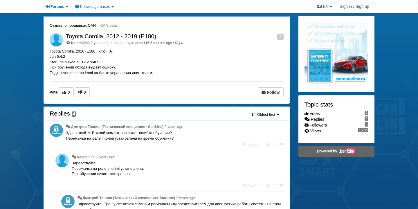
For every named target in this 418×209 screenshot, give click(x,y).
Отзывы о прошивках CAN (73, 25)
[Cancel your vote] (274, 144)
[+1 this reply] (267, 144)
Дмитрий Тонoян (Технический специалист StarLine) (117, 127)
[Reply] (249, 144)
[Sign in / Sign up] (354, 6)
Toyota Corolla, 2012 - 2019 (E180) (111, 36)
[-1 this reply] (282, 144)
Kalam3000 (80, 43)
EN (324, 6)
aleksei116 (140, 43)
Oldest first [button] (265, 114)
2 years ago (174, 127)
